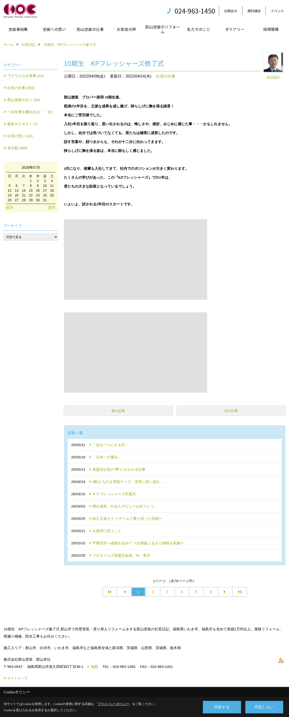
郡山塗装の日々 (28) (23, 100)
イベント (277, 10)
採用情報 (271, 29)
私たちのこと (198, 29)
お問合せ (230, 10)
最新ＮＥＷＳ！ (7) (22, 124)
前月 (9, 207)
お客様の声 (126, 29)
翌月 (51, 207)
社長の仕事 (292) (21, 88)
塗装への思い (54, 29)
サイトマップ (17, 678)
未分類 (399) (17, 148)
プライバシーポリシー (113, 704)
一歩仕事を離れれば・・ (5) (30, 112)
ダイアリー (234, 29)
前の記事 (118, 411)
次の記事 (231, 411)
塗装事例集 (18, 29)
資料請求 (254, 10)
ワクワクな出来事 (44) (25, 76)
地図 (94, 667)
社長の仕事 (165, 76)
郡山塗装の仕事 (90, 29)
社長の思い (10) (20, 136)
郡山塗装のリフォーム (162, 29)
